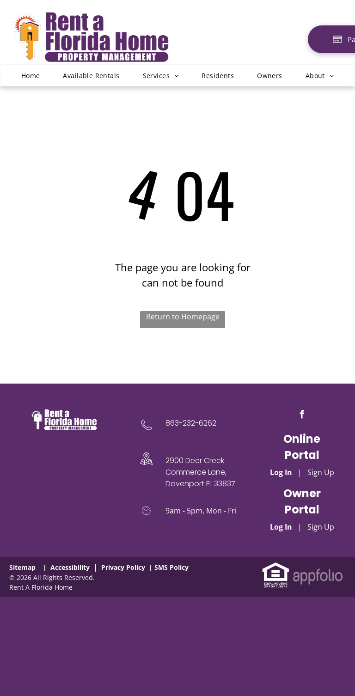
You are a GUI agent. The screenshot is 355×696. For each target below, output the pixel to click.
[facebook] (301, 415)
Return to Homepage (183, 316)
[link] (276, 567)
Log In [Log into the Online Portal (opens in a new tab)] (281, 472)
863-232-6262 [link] (190, 423)
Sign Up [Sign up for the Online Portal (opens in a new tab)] (320, 472)
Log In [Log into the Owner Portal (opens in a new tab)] (281, 527)
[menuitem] (31, 75)
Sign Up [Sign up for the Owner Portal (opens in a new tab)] (320, 527)
